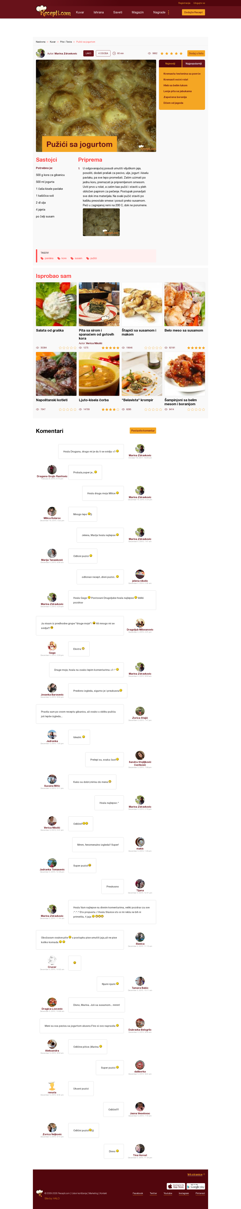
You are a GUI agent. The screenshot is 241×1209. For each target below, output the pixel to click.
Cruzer (52, 966)
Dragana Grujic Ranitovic (52, 476)
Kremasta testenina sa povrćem (182, 73)
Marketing (93, 1193)
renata (52, 1092)
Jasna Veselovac (140, 1113)
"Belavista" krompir (142, 381)
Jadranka (52, 741)
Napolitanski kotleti (56, 381)
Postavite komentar (143, 430)
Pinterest (200, 1193)
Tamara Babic (140, 987)
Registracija (184, 3)
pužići (94, 258)
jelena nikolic (140, 580)
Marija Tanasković (52, 559)
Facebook (138, 1193)
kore (64, 258)
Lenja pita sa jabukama (178, 91)
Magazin (138, 12)
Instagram (184, 1193)
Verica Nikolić (52, 827)
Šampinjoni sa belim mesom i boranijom (184, 381)
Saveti (117, 12)
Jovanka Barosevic (52, 694)
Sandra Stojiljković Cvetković (140, 763)
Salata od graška (56, 315)
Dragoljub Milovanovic (140, 629)
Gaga (52, 652)
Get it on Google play (196, 1186)
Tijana (140, 890)
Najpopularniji (194, 63)
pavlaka (49, 258)
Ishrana (99, 12)
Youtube (168, 1193)
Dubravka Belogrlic (140, 1029)
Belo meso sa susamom (184, 315)
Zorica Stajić (140, 717)
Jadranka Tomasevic (52, 869)
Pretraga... (174, 12)
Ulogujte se (199, 3)
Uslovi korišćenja (79, 1193)
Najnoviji (170, 63)
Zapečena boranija (175, 96)
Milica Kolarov (52, 518)
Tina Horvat (140, 1155)
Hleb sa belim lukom (175, 85)
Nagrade (159, 12)
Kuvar (80, 12)
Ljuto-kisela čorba (99, 381)
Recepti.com (53, 11)
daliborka (140, 1071)
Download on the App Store (176, 1186)
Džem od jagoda (173, 102)
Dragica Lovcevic (52, 1008)
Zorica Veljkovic (52, 1134)
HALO (56, 1198)
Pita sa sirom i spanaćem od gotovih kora (99, 315)
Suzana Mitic (52, 785)
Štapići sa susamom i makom (142, 315)
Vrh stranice (195, 1174)
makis (140, 848)
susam (78, 258)
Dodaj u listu (196, 53)
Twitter (153, 1193)
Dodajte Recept (193, 12)
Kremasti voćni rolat (176, 79)
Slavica (140, 943)
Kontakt (103, 1193)
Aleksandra (52, 1050)
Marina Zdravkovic (66, 53)
